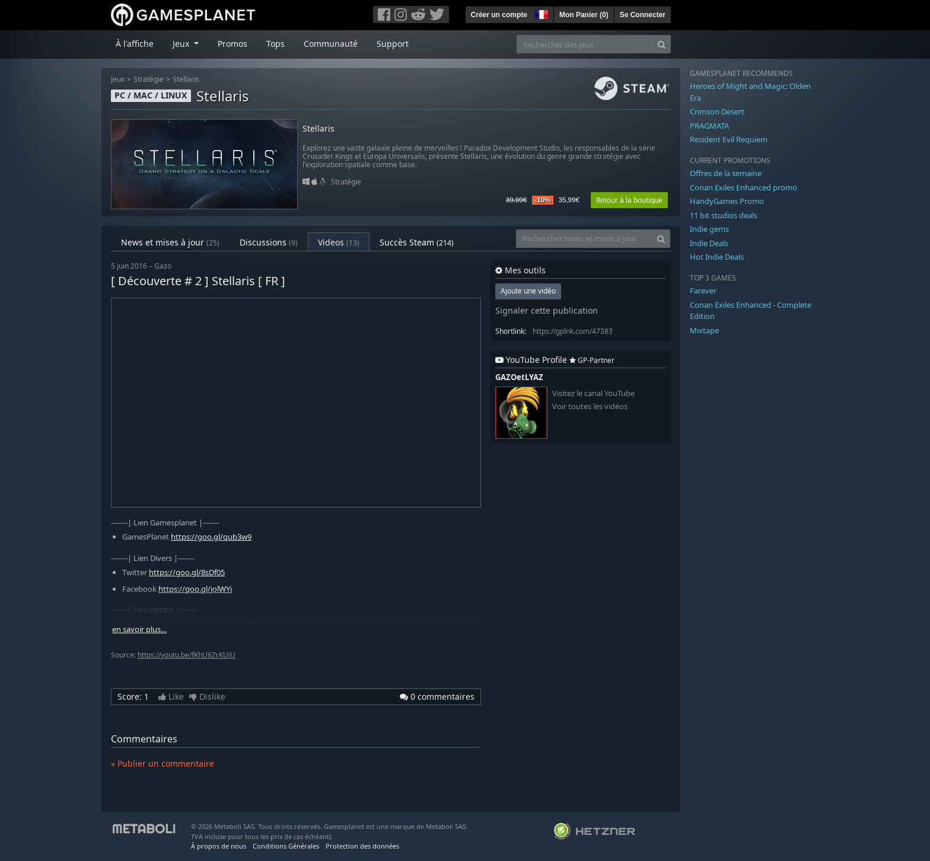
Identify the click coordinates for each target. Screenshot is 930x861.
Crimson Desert (717, 111)
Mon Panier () (584, 15)
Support (393, 43)
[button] (540, 13)
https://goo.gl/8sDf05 (187, 572)
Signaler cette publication (546, 310)
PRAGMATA (709, 125)
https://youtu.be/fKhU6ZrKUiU (186, 654)
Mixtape (704, 330)
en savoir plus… (139, 629)
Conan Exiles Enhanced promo (743, 187)
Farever (703, 290)
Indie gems (709, 229)
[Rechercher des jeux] (585, 44)
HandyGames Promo (727, 201)
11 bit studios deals (723, 215)
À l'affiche (135, 43)
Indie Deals (709, 243)
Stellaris (186, 79)
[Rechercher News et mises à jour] (584, 238)
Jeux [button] (182, 43)
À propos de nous (218, 845)
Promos (232, 43)
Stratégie (148, 79)
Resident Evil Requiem (728, 139)
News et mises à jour (170, 242)
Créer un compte (499, 15)
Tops (275, 43)
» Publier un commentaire (162, 763)
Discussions (269, 242)
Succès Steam (417, 242)
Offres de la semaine (726, 173)
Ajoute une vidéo (528, 291)
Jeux (118, 79)
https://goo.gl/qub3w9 (211, 536)
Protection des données (362, 845)
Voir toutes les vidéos (590, 406)
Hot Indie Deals (717, 256)
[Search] (661, 44)
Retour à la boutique (629, 200)
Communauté (331, 43)
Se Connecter (642, 15)
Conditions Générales (286, 845)
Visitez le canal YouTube (593, 393)
